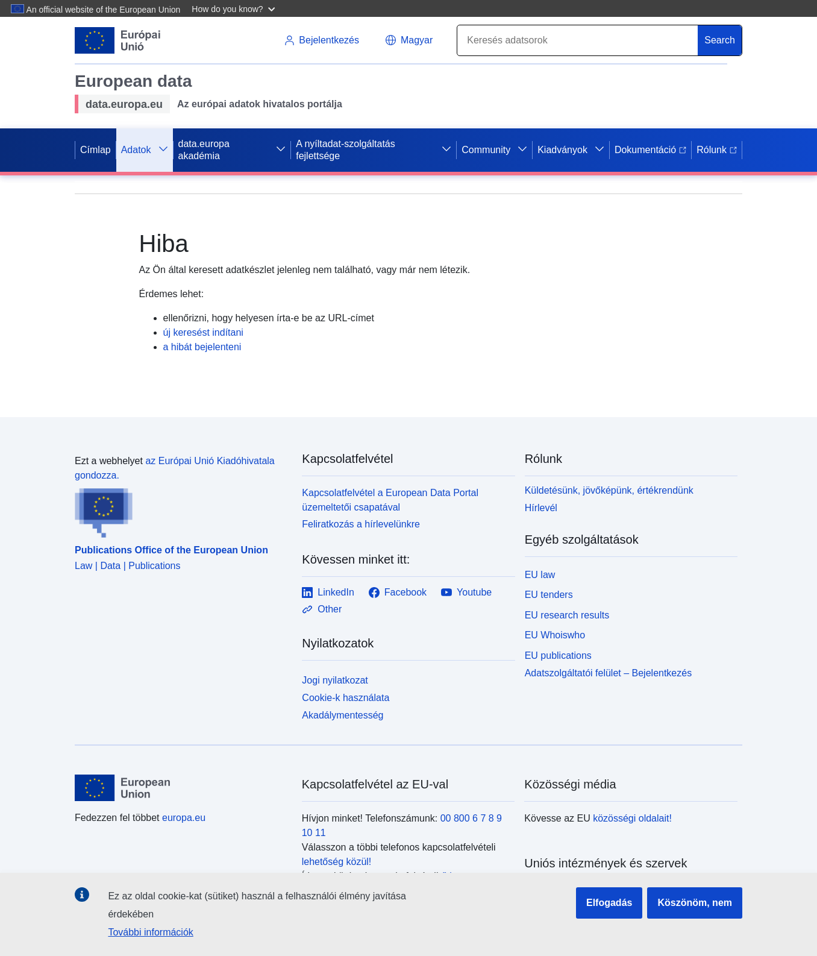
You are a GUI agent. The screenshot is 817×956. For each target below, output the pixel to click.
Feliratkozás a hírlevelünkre (361, 524)
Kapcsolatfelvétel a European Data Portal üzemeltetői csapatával (390, 500)
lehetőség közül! (337, 862)
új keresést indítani (203, 332)
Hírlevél (541, 508)
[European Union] (181, 788)
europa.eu (183, 818)
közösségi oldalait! (632, 818)
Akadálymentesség (342, 715)
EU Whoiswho (555, 635)
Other (322, 609)
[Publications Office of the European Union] (181, 510)
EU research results (567, 615)
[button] (235, 8)
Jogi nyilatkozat (335, 680)
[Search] (577, 40)
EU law (540, 575)
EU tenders (549, 595)
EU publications (558, 655)
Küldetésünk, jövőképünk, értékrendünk (609, 490)
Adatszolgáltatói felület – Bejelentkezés (608, 673)
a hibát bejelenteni (202, 347)
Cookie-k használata (345, 698)
